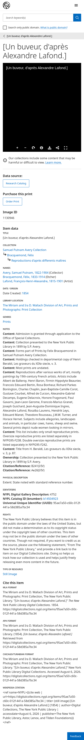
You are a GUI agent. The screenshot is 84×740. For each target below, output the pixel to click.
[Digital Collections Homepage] (6, 5)
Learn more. (53, 162)
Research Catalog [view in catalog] (16, 183)
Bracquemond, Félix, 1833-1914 (24, 277)
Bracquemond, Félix (20, 255)
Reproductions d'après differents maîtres (38, 260)
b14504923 (50, 499)
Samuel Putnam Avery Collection (24, 250)
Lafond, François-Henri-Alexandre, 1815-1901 (33, 281)
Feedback (75, 736)
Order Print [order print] (12, 201)
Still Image (10, 574)
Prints (7, 322)
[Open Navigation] (76, 5)
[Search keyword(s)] (38, 18)
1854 (25, 293)
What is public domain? (54, 27)
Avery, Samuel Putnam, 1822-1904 (26, 273)
